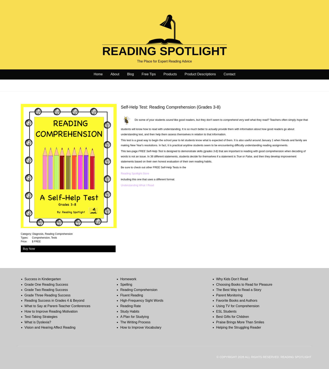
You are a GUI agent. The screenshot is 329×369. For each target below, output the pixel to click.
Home (98, 74)
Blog (130, 74)
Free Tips (149, 74)
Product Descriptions (200, 74)
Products (170, 74)
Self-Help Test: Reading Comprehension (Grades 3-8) (171, 107)
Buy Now (29, 248)
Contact (229, 74)
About (115, 74)
